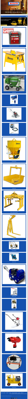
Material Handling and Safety (14, 212)
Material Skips (14, 188)
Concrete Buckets (14, 161)
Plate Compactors (14, 250)
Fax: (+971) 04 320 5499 (24, 393)
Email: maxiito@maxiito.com (18, 393)
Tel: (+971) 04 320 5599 (12, 393)
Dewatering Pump (14, 387)
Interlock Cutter (14, 296)
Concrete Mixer (14, 92)
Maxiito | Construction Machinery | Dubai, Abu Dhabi (7, 26)
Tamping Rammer (14, 309)
